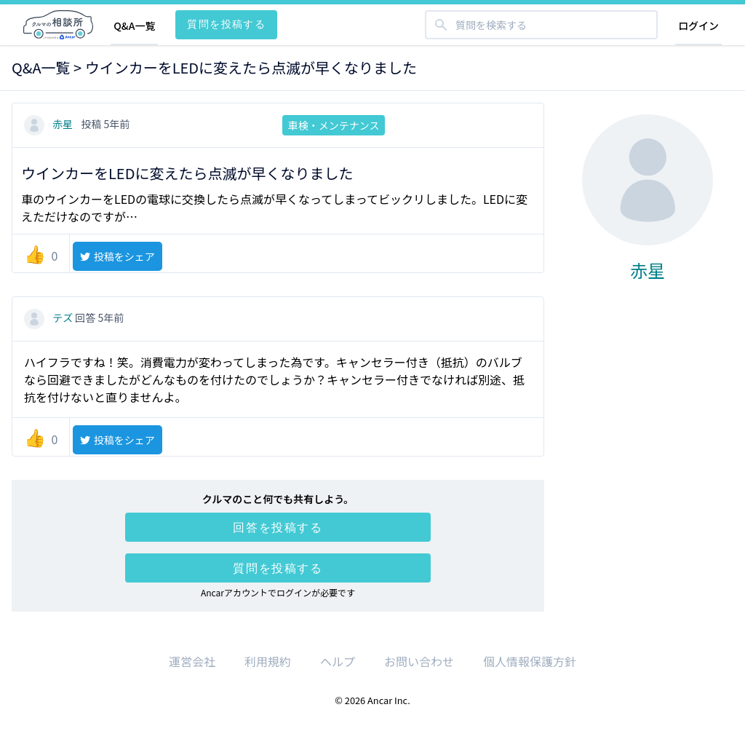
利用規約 (267, 661)
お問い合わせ (419, 661)
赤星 (49, 124)
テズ (49, 317)
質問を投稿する (226, 24)
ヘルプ (337, 661)
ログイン (698, 25)
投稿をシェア (117, 256)
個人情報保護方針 (529, 661)
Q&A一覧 (134, 25)
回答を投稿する (277, 527)
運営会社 (192, 661)
